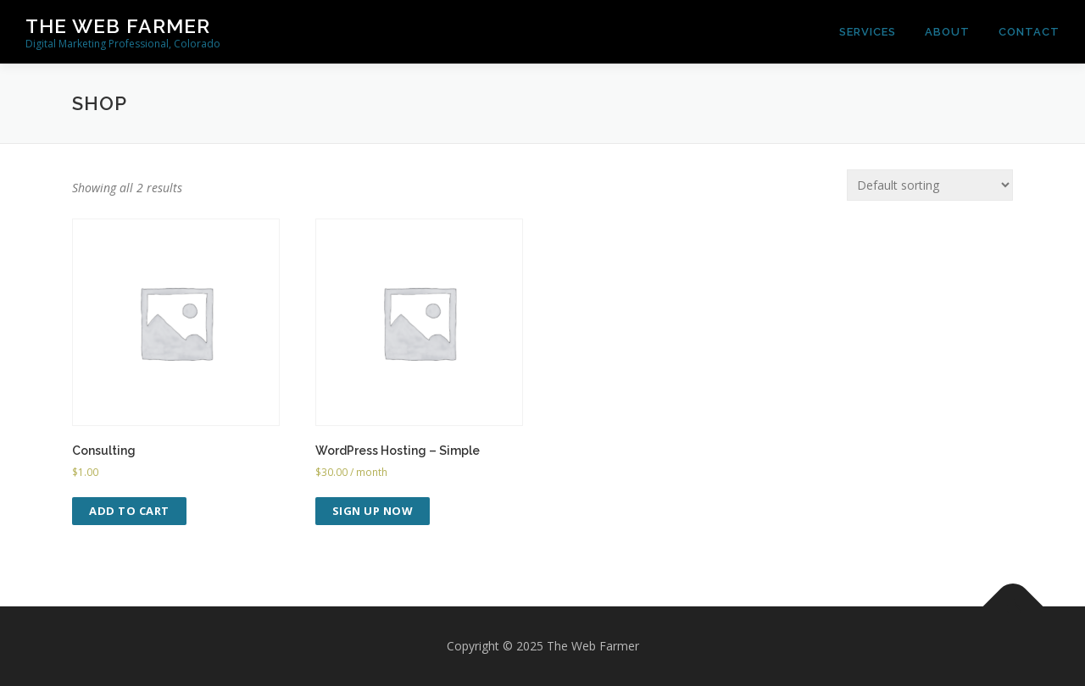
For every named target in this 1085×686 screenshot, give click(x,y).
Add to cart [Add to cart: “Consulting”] (129, 510)
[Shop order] (930, 185)
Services (867, 31)
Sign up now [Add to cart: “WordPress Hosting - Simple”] (373, 510)
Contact (1029, 31)
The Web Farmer (117, 25)
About (947, 31)
